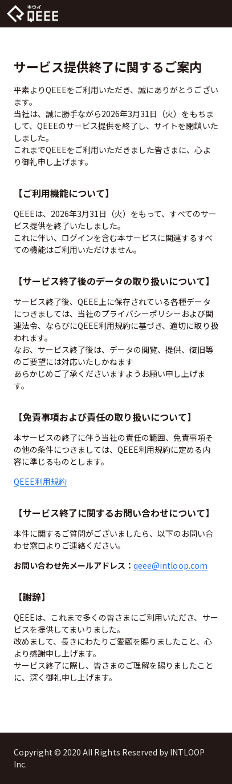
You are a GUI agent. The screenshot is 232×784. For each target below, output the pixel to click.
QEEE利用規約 (40, 481)
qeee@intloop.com (170, 565)
